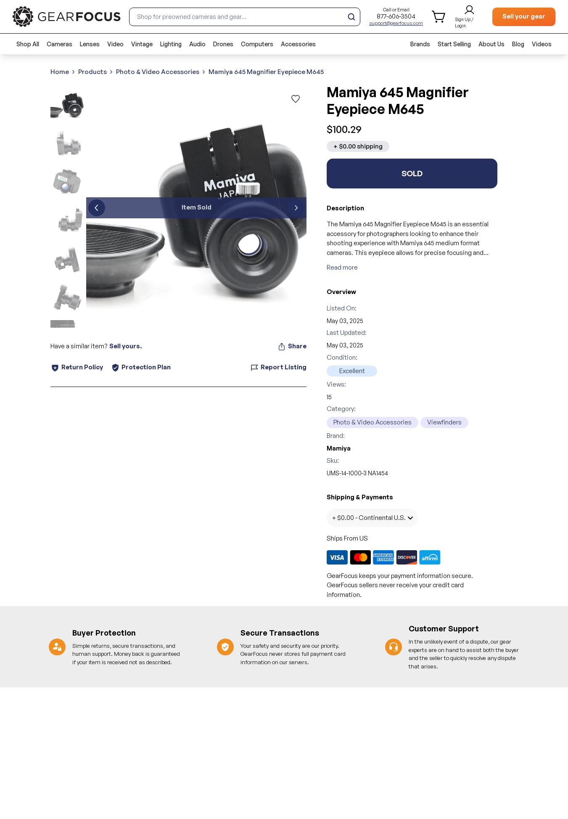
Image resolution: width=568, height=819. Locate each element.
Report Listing (278, 367)
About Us (491, 44)
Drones (223, 44)
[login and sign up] (469, 16)
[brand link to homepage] (67, 16)
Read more (342, 267)
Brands (420, 44)
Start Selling (454, 44)
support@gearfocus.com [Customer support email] (396, 23)
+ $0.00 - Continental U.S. (372, 518)
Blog (518, 44)
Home (59, 72)
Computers (257, 44)
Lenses (90, 44)
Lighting (171, 44)
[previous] (96, 207)
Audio (197, 44)
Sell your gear (523, 16)
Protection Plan (141, 367)
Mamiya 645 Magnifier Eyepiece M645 (266, 72)
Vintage (142, 44)
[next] (296, 207)
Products (92, 72)
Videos (542, 44)
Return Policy (76, 367)
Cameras (59, 44)
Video (115, 44)
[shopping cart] (439, 16)
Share (291, 346)
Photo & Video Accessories (157, 72)
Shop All (27, 44)
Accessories (298, 44)
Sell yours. (125, 346)
